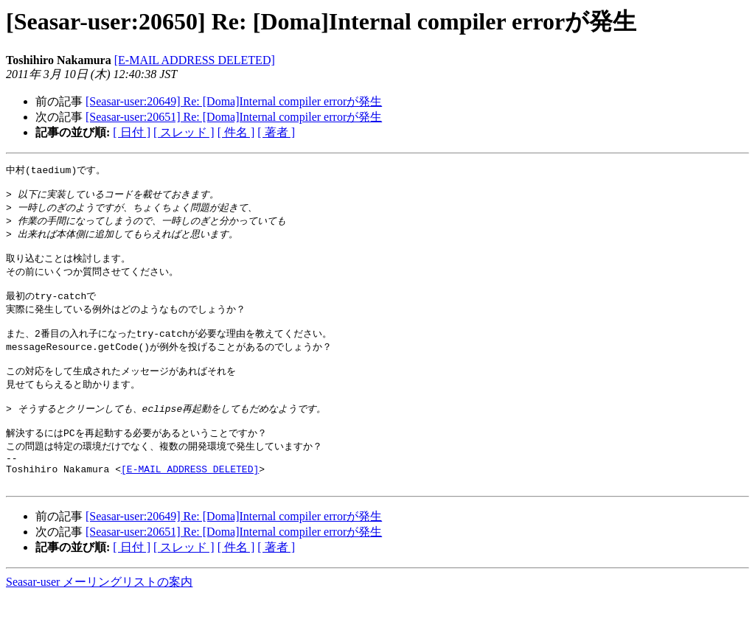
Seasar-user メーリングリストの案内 (99, 615)
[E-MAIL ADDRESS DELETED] (194, 60)
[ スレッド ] (184, 132)
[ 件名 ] (236, 132)
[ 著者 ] (276, 132)
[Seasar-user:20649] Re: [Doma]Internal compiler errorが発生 (234, 101)
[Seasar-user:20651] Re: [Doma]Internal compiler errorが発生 (234, 117)
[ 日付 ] (131, 132)
